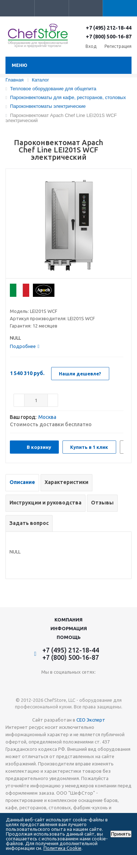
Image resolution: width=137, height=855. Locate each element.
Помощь (69, 637)
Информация (68, 628)
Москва (47, 417)
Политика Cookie (62, 848)
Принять (121, 834)
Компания (68, 619)
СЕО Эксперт (90, 719)
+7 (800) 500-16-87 (109, 36)
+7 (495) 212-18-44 (109, 27)
